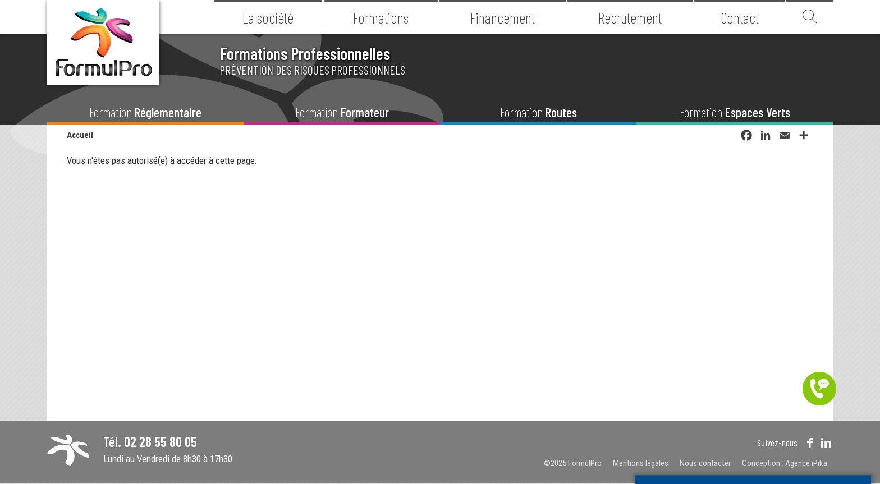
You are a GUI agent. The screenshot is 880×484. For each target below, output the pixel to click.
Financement (502, 17)
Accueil (80, 135)
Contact (740, 17)
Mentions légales (640, 463)
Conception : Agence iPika (784, 463)
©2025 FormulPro (573, 463)
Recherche (809, 17)
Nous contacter (705, 463)
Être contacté (819, 388)
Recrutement (630, 17)
